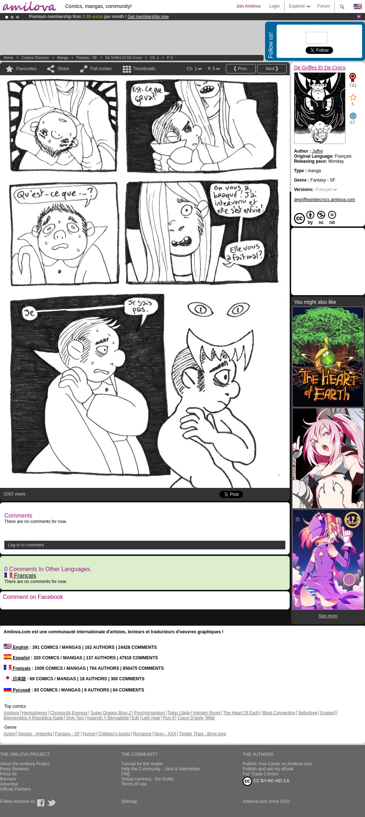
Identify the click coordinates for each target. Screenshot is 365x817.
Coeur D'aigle (191, 717)
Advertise (9, 784)
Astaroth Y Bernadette (108, 717)
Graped (327, 712)
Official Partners (15, 789)
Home (8, 58)
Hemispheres (34, 712)
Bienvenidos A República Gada (33, 717)
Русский (17, 690)
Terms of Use (134, 784)
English (16, 647)
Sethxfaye (307, 712)
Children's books (114, 733)
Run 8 (169, 717)
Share (63, 68)
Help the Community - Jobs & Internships (160, 768)
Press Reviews (14, 768)
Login (274, 6)
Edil (135, 717)
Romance (142, 733)
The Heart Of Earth (241, 712)
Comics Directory (35, 58)
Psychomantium (149, 712)
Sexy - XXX (165, 733)
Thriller (186, 733)
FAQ (125, 773)
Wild (210, 717)
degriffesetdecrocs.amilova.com (324, 199)
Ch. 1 (154, 58)
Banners (8, 779)
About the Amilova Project (25, 763)
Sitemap (129, 801)
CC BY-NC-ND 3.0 (266, 781)
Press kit (8, 773)
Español (17, 657)
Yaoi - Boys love (210, 733)
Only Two (75, 717)
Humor (89, 733)
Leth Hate (151, 717)
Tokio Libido (179, 712)
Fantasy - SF (86, 58)
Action (10, 733)
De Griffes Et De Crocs (123, 58)
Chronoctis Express (69, 712)
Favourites (26, 68)
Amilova (11, 712)
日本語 (15, 678)
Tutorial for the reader (142, 763)
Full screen (101, 68)
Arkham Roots (207, 712)
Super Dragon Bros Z (110, 712)
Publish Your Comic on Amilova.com (277, 763)
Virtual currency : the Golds (147, 779)
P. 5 (170, 58)
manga (62, 58)
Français (20, 576)
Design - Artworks (35, 733)
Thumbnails (144, 68)
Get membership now (148, 16)
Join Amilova (248, 6)
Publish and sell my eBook (268, 768)
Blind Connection (279, 712)
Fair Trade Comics (260, 773)
